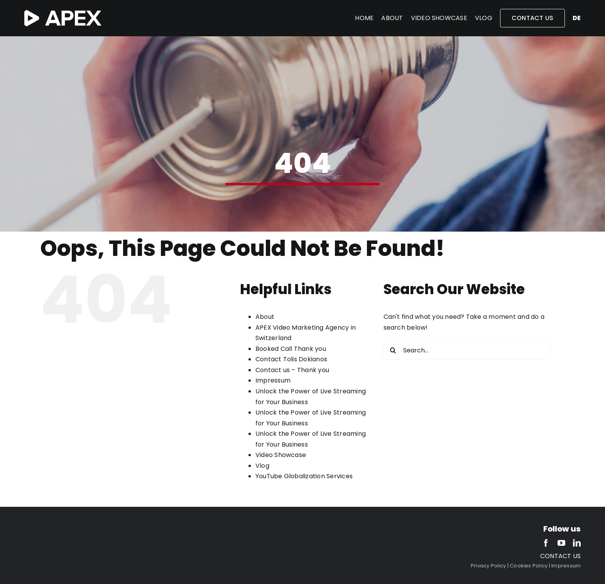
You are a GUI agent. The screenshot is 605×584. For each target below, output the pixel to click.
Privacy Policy (488, 565)
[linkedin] (577, 543)
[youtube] (561, 543)
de (577, 18)
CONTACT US (560, 556)
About (264, 316)
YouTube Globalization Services (304, 476)
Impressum (273, 380)
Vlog (262, 465)
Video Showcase (280, 454)
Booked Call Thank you (290, 348)
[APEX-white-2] (62, 12)
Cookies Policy (529, 565)
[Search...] (467, 350)
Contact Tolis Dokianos (291, 359)
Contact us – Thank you (292, 370)
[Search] (393, 350)
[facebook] (546, 543)
